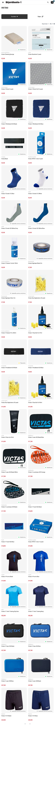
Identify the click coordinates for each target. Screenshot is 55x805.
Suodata (14, 16)
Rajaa (41, 17)
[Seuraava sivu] (29, 724)
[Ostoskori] (52, 2)
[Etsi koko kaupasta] (47, 2)
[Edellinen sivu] (26, 724)
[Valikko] (2, 2)
